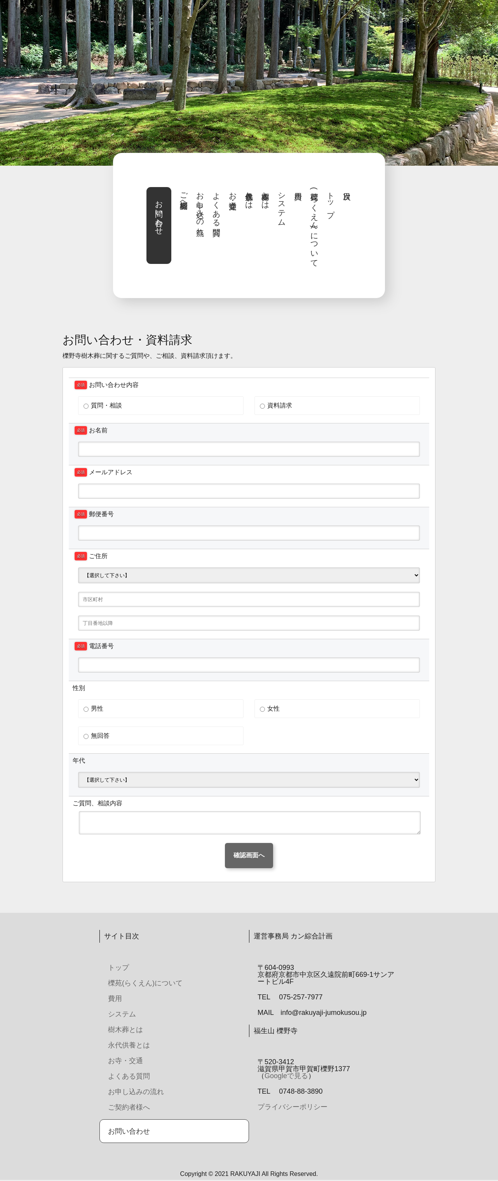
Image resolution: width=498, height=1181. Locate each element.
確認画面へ (249, 855)
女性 (270, 708)
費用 (115, 998)
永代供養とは (249, 196)
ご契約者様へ (183, 196)
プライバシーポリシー (292, 1107)
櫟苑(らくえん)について (314, 225)
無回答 (97, 735)
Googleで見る (286, 1076)
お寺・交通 (232, 191)
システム (281, 205)
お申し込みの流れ (200, 209)
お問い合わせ (159, 213)
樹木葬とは (265, 196)
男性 (93, 708)
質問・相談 (103, 405)
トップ (330, 200)
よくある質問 (216, 205)
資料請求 (276, 405)
